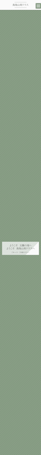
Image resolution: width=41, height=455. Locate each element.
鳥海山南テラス (20, 5)
